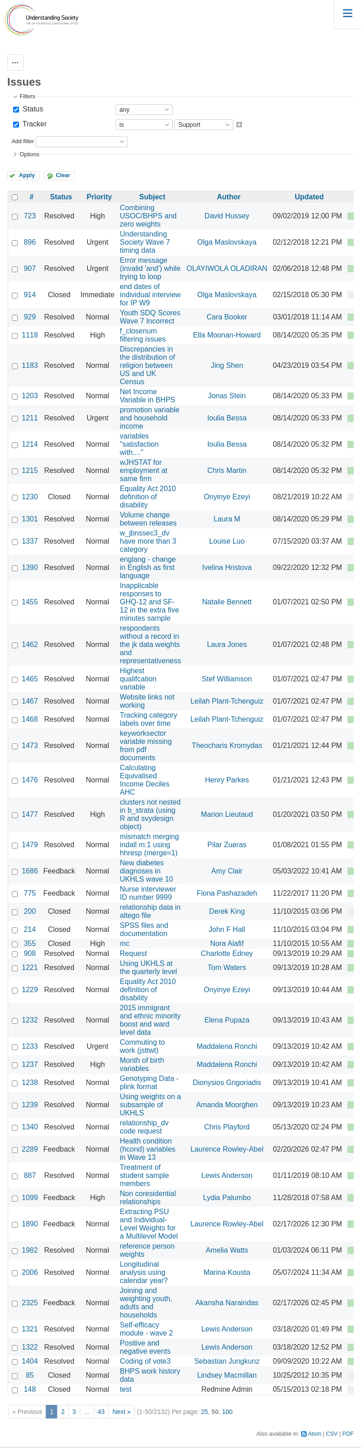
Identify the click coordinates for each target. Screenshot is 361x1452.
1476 (30, 780)
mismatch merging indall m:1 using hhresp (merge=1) (149, 845)
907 (30, 268)
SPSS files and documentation (144, 929)
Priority (99, 197)
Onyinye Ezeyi (227, 497)
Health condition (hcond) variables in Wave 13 (148, 1149)
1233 (30, 1046)
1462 (30, 644)
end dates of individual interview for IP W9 (150, 295)
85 (30, 1375)
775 (30, 893)
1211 (30, 418)
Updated (309, 197)
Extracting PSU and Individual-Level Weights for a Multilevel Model (149, 1224)
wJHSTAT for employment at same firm (144, 470)
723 (30, 216)
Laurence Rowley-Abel (226, 1149)
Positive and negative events (145, 1347)
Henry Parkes (227, 780)
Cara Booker (227, 317)
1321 (30, 1329)
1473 (30, 745)
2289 (30, 1149)
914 (30, 295)
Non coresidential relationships (148, 1198)
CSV (332, 1434)
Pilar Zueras (226, 845)
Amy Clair (226, 871)
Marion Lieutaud (227, 814)
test (126, 1389)
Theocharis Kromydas (227, 745)
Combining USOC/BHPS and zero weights (148, 216)
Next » (121, 1411)
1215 (30, 470)
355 (30, 943)
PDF (348, 1434)
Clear (63, 175)
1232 (30, 1020)
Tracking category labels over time (149, 719)
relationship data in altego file (150, 911)
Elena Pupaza (227, 1020)
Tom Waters (227, 967)
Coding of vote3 (145, 1361)
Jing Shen (227, 365)
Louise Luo (227, 541)
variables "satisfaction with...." (139, 444)
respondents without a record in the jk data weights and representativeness (150, 644)
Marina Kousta (226, 1272)
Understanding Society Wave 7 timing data (145, 242)
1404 (30, 1361)
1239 (30, 1105)
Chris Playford (227, 1127)
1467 (30, 701)
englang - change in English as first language (148, 567)
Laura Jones (227, 644)
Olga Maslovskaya (227, 242)
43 (101, 1411)
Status (31, 109)
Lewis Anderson (226, 1175)
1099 (30, 1197)
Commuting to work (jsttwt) (142, 1046)
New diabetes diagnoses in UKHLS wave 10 (146, 871)
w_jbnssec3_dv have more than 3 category (148, 541)
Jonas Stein (227, 396)
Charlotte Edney (227, 953)
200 (30, 911)
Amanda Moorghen (227, 1105)
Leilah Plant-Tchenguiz (226, 701)
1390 (30, 567)
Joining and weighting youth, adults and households (146, 1303)
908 (30, 953)
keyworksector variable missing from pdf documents (146, 745)
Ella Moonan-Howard (226, 335)
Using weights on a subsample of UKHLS (150, 1105)
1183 (30, 365)
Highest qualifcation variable (138, 679)
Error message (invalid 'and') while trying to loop (150, 268)
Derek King (227, 911)
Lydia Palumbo (226, 1197)
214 (30, 929)
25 (204, 1411)
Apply (27, 175)
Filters (27, 96)
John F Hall (227, 929)
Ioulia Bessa (226, 418)
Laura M (227, 519)
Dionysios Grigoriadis (227, 1082)
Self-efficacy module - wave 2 (146, 1329)
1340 (30, 1127)
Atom (314, 1434)
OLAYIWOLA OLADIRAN (227, 268)
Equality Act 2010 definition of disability (148, 497)
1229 (30, 990)
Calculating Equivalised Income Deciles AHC (144, 780)
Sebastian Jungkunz (227, 1361)
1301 (30, 519)
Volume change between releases (148, 519)
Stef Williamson (227, 679)
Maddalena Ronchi (227, 1046)
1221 (30, 967)
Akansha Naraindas (227, 1303)
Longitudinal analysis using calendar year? (144, 1272)
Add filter (22, 141)
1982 (30, 1250)
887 (30, 1175)
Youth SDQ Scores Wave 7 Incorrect (150, 317)
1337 (30, 541)
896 (30, 242)
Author (229, 197)
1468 (30, 719)
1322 (30, 1347)
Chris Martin (226, 470)
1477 (30, 814)
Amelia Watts (227, 1250)
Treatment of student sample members (144, 1175)
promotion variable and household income (150, 418)
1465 (30, 679)
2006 (30, 1272)
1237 (30, 1064)
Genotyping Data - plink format (149, 1082)
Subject (152, 197)
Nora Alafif (227, 943)
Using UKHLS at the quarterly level (148, 967)
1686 (30, 871)
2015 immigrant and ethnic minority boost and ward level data (150, 1020)
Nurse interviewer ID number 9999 (148, 893)
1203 (30, 396)
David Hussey (227, 216)
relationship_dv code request (144, 1127)
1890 (30, 1224)
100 (227, 1411)
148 (30, 1389)
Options (29, 154)
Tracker (33, 124)
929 (30, 317)
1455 (30, 602)
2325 (30, 1303)
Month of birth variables (142, 1064)
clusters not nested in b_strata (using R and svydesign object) (150, 814)
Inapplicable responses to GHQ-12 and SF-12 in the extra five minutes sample (149, 602)
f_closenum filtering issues (143, 335)
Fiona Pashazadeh (227, 893)
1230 (30, 497)
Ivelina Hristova (226, 567)
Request (133, 953)
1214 (30, 444)
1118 (30, 335)
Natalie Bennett (226, 602)
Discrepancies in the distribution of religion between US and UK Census (147, 365)
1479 (30, 845)
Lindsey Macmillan (227, 1375)
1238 (30, 1082)
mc (125, 943)
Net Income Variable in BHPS (147, 396)
